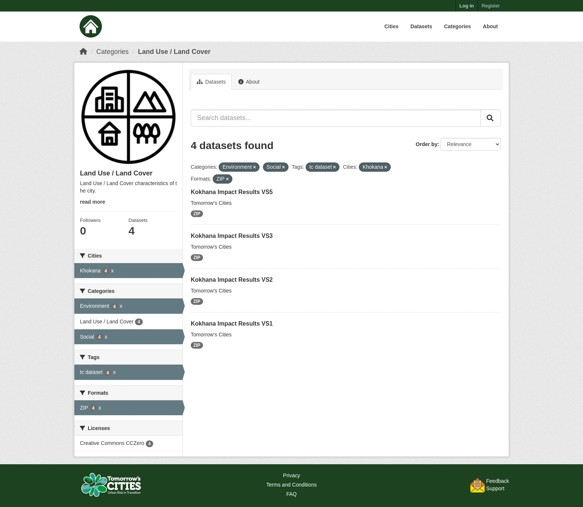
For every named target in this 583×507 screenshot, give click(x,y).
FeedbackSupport (497, 484)
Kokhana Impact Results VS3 (232, 236)
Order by (426, 144)
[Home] (83, 51)
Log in (467, 6)
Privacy (291, 475)
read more (92, 202)
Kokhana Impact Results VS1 (232, 323)
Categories (457, 26)
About (490, 26)
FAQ (291, 494)
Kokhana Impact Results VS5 (232, 192)
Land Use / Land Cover (174, 51)
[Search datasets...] (336, 118)
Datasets (421, 26)
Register (491, 6)
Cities (391, 26)
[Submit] (490, 118)
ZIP (196, 213)
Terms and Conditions (291, 485)
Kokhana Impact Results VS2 (232, 280)
